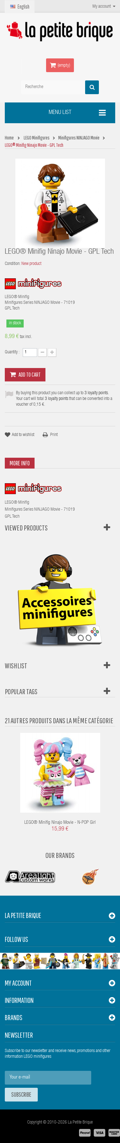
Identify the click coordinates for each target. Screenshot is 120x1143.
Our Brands (60, 855)
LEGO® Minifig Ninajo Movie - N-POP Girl (60, 822)
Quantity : (12, 352)
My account (18, 983)
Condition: (12, 264)
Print (54, 435)
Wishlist (16, 665)
